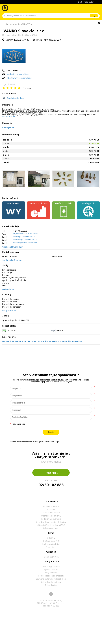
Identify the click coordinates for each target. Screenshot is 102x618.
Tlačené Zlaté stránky (51, 512)
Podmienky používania (51, 519)
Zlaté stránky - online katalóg (5, 8)
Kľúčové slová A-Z (51, 541)
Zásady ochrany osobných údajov (51, 522)
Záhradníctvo (51, 585)
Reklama (51, 509)
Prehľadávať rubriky (51, 544)
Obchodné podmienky (51, 515)
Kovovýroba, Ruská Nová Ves (19, 24)
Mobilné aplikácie (51, 506)
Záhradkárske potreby (51, 582)
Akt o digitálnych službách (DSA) (51, 525)
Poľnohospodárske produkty (51, 575)
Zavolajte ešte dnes (15, 98)
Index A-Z (51, 538)
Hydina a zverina (51, 569)
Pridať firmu (51, 472)
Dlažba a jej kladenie (51, 566)
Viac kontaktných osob (12, 260)
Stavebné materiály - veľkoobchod (51, 579)
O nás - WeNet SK (51, 557)
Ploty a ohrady (51, 572)
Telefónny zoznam (51, 528)
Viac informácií (8, 116)
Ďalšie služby (8, 289)
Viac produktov (9, 310)
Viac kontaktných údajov (12, 247)
